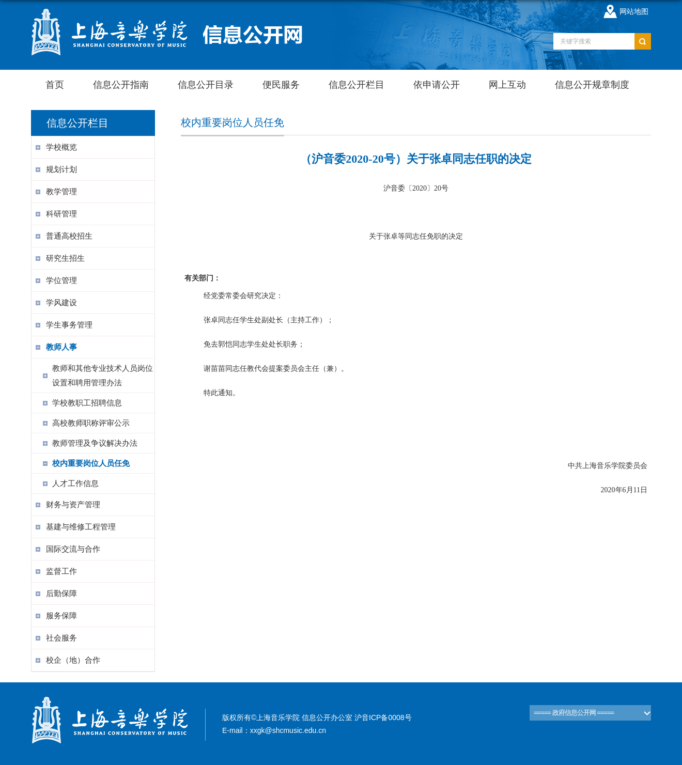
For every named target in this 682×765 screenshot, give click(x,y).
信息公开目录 (206, 85)
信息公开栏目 (356, 85)
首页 (54, 85)
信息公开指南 (121, 85)
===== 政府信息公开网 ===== (574, 712)
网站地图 (633, 11)
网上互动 (507, 85)
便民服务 (281, 85)
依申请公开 (436, 85)
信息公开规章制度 (592, 85)
